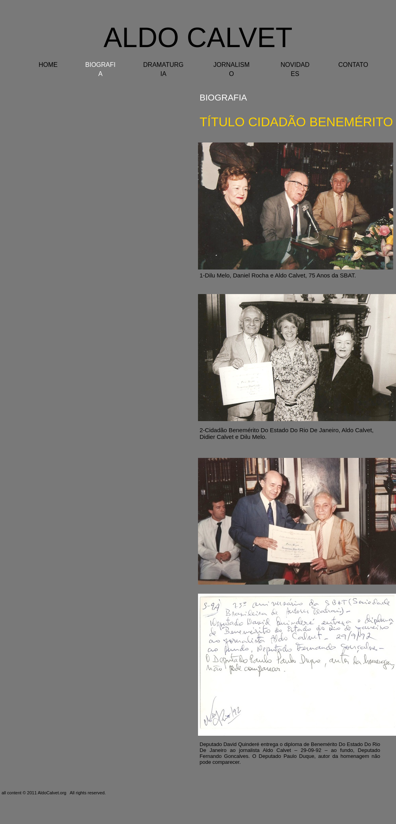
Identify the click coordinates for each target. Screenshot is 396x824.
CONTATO (353, 64)
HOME (48, 64)
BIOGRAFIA (223, 98)
